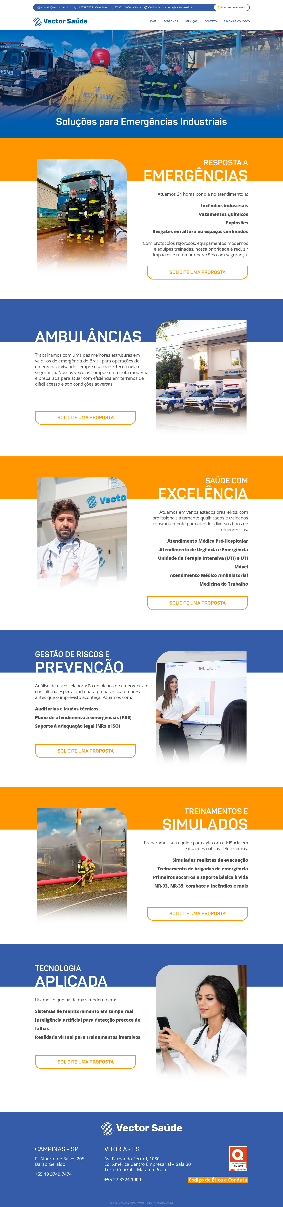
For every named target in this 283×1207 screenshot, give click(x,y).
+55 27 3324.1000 (122, 1179)
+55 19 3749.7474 (53, 1174)
